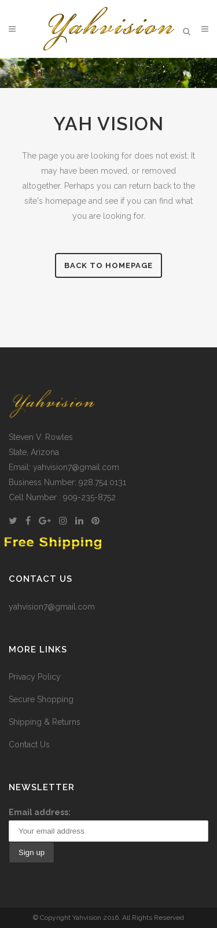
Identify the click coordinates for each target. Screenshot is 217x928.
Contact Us (29, 744)
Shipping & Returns (44, 722)
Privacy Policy (35, 676)
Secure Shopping (41, 699)
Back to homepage (108, 265)
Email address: (40, 812)
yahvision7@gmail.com (52, 606)
